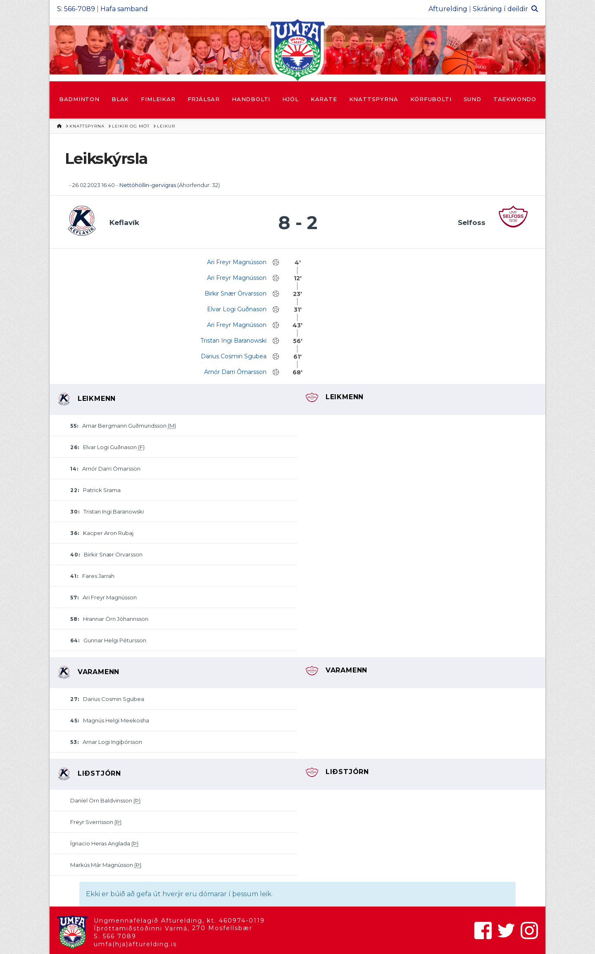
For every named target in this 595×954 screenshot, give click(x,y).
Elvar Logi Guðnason (237, 309)
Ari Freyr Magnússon (237, 262)
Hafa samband (124, 9)
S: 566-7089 (76, 9)
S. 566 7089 (115, 936)
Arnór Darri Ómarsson (235, 372)
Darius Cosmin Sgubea (234, 356)
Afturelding (447, 9)
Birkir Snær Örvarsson (236, 293)
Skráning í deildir (500, 9)
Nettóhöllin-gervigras (147, 185)
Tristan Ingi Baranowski (233, 340)
